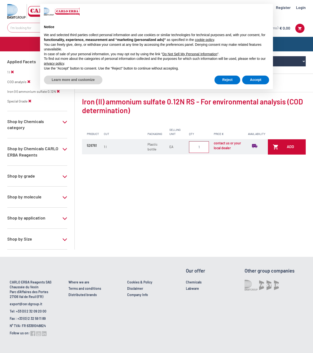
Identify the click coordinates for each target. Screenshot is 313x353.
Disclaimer (135, 288)
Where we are (78, 282)
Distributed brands (82, 295)
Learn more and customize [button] (73, 80)
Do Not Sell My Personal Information (189, 54)
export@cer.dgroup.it (26, 304)
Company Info (137, 295)
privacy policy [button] (54, 63)
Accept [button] (255, 80)
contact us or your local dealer (227, 145)
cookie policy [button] (204, 40)
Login (301, 7)
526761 (92, 145)
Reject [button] (227, 80)
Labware (192, 288)
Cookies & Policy (139, 282)
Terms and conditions (84, 288)
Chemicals (194, 282)
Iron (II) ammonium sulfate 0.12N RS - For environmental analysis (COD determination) (192, 106)
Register (283, 7)
